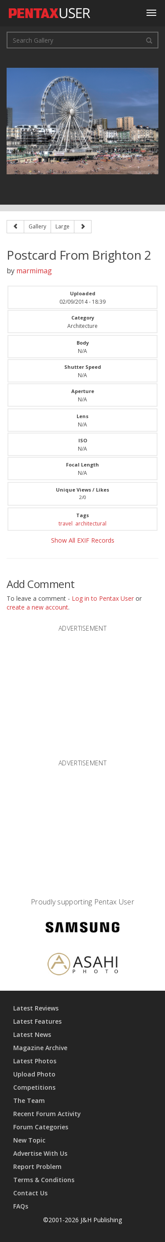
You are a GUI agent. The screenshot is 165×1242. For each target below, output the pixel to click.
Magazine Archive (40, 1048)
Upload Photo (34, 1074)
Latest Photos (34, 1061)
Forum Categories (40, 1127)
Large (62, 226)
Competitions (34, 1087)
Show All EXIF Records (82, 540)
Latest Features (37, 1021)
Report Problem (37, 1166)
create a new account (37, 607)
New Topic (29, 1140)
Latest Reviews (36, 1008)
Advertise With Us (40, 1153)
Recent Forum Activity (47, 1114)
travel (66, 523)
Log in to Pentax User (103, 598)
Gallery (37, 226)
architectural (90, 523)
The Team (29, 1100)
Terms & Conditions (43, 1180)
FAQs (20, 1206)
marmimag (34, 271)
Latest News (32, 1034)
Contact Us (30, 1193)
